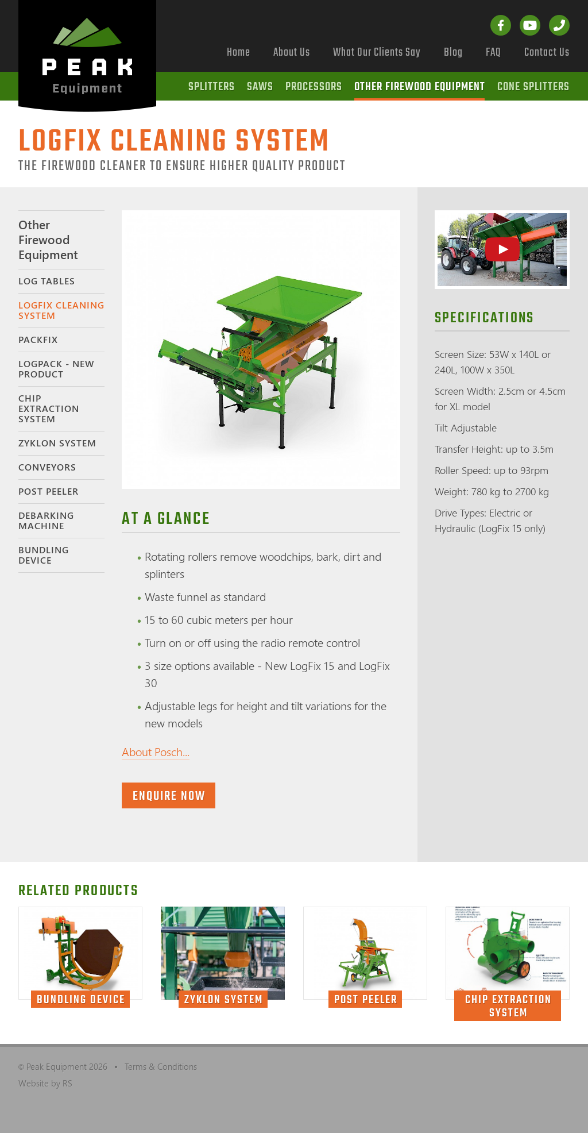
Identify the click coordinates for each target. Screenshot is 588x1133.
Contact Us (547, 52)
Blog (453, 52)
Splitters (211, 87)
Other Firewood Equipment (419, 87)
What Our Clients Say (377, 52)
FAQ (493, 52)
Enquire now (169, 796)
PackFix (38, 339)
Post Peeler (48, 491)
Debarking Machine (46, 520)
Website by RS (45, 1083)
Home (238, 52)
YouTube (530, 25)
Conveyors (47, 467)
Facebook (500, 25)
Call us (559, 25)
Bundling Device (43, 555)
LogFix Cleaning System (61, 310)
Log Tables (46, 281)
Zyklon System (57, 443)
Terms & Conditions (161, 1066)
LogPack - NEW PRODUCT (56, 369)
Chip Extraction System (48, 408)
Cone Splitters (533, 87)
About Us (291, 52)
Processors (313, 87)
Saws (260, 87)
